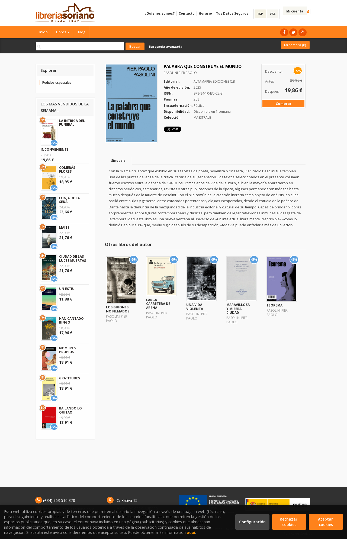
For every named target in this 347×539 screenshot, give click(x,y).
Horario (205, 13)
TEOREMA (274, 305)
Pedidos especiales (56, 82)
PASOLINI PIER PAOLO (180, 72)
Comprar (283, 103)
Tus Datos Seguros (232, 13)
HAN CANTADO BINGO (71, 320)
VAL (272, 14)
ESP (260, 14)
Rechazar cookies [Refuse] (289, 522)
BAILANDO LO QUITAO (70, 410)
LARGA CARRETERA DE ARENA (158, 304)
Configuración (252, 521)
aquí (191, 532)
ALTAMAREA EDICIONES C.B (214, 81)
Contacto (187, 13)
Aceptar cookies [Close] (326, 522)
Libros (63, 32)
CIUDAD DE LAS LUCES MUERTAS (72, 258)
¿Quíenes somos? (160, 13)
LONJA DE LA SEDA (69, 200)
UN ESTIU (67, 288)
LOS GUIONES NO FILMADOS (117, 309)
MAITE (64, 227)
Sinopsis (118, 160)
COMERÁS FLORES (67, 169)
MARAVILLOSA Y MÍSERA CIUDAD (238, 308)
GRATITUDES (69, 378)
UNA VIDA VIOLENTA (194, 306)
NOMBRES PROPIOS (67, 350)
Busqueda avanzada (165, 46)
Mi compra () (295, 45)
